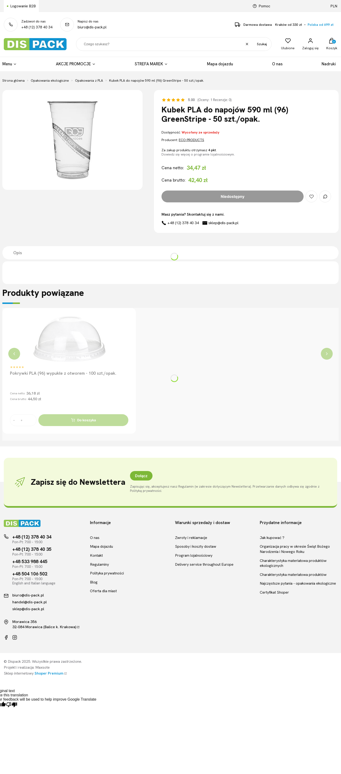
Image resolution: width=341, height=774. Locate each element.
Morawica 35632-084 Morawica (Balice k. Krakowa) (44, 624)
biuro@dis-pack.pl (92, 27)
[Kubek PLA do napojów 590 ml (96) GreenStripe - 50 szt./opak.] (72, 139)
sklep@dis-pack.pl (223, 222)
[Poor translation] (11, 705)
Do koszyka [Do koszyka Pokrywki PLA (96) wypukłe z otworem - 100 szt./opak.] (83, 420)
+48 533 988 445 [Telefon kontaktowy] (29, 561)
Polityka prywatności (107, 573)
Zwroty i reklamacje (191, 537)
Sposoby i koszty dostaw (195, 546)
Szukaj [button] (262, 44)
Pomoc (261, 6)
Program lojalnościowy (193, 555)
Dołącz (141, 475)
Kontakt (96, 555)
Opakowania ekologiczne (50, 80)
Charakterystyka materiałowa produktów (293, 574)
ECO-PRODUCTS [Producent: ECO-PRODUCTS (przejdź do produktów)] (191, 140)
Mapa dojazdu (101, 546)
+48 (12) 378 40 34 (37, 27)
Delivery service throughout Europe (204, 564)
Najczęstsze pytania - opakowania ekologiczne (298, 583)
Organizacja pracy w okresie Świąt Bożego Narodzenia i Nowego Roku (295, 549)
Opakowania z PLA (89, 80)
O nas (94, 537)
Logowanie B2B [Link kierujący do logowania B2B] (23, 6)
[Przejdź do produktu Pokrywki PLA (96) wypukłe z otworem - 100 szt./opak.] (69, 339)
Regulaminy (99, 564)
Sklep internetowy (33, 673)
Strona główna (13, 80)
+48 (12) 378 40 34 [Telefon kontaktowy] (31, 537)
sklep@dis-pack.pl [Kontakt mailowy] (28, 609)
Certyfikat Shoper (274, 592)
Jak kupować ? (272, 537)
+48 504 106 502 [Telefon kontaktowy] (29, 574)
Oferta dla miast (103, 590)
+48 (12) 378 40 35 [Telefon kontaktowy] (31, 549)
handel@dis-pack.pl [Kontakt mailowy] (29, 602)
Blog (94, 582)
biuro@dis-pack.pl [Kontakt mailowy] (28, 595)
